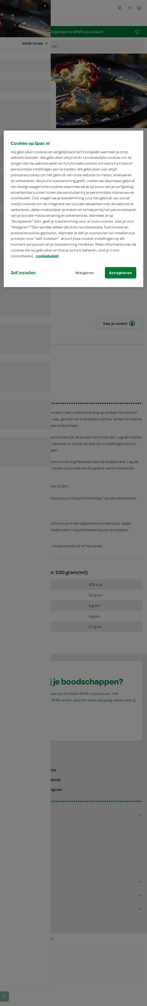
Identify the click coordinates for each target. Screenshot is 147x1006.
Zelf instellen (23, 272)
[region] (73, 209)
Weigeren (84, 272)
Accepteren (120, 272)
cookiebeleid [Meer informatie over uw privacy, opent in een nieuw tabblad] (47, 255)
